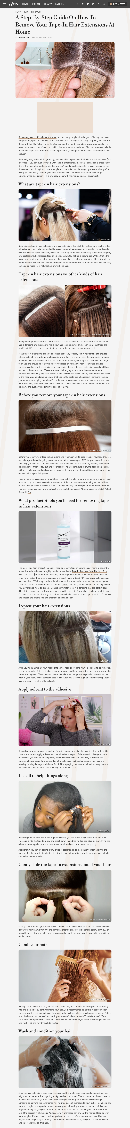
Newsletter (117, 4)
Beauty (48, 4)
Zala (66, 1009)
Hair (26, 12)
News (25, 4)
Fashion (59, 4)
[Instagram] (93, 5)
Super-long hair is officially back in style (37, 137)
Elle (29, 492)
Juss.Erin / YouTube (103, 831)
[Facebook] (77, 5)
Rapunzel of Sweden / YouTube (99, 920)
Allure (65, 584)
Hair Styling (36, 12)
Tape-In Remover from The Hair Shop (89, 571)
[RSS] (104, 5)
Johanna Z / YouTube (103, 661)
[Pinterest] (82, 5)
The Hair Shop (105, 561)
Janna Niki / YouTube (103, 744)
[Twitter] (98, 5)
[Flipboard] (88, 5)
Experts (36, 4)
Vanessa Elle (23, 38)
